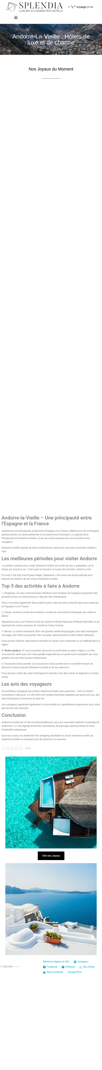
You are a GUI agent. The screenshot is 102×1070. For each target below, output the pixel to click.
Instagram (81, 961)
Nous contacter (53, 972)
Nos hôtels (87, 966)
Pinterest (68, 966)
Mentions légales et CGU (56, 961)
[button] (15, 17)
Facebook (50, 966)
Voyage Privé (75, 972)
